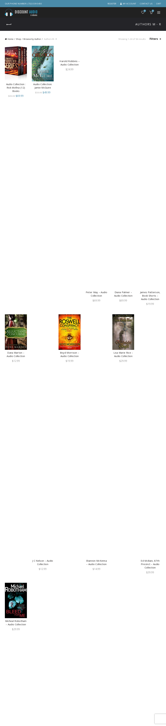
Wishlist (144, 11)
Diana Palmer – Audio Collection (123, 294)
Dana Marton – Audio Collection (16, 354)
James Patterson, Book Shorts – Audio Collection (150, 296)
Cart (158, 3)
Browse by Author (32, 39)
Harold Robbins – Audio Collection (69, 62)
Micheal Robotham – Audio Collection (16, 622)
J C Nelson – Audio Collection (42, 562)
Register (112, 3)
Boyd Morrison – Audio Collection (69, 354)
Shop (18, 39)
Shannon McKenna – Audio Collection (96, 562)
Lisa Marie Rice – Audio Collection (123, 354)
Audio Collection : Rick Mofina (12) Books (16, 88)
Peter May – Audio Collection (96, 294)
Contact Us (146, 3)
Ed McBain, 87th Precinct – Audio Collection (150, 564)
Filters (154, 38)
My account (128, 3)
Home (10, 39)
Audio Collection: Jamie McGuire (42, 86)
